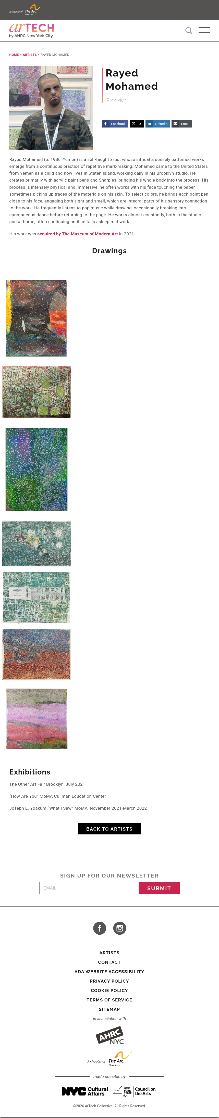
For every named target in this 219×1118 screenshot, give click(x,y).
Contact (109, 963)
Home (14, 56)
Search (188, 30)
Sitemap (109, 1010)
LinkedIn (161, 125)
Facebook (118, 125)
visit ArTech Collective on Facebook (99, 929)
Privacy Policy (109, 982)
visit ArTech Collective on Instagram (119, 929)
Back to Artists (109, 830)
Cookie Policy (109, 991)
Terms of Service (109, 1001)
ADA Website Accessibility (109, 972)
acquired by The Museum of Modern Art (77, 234)
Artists (30, 56)
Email (185, 125)
